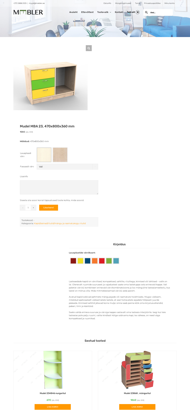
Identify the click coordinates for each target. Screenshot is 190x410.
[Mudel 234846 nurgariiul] (53, 370)
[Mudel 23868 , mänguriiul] (137, 370)
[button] (89, 48)
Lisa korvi (48, 207)
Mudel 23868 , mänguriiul (137, 393)
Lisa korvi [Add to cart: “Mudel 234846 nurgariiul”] (52, 407)
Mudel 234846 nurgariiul (53, 393)
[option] (44, 154)
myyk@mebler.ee (37, 3)
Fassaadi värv (27, 166)
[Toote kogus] (28, 207)
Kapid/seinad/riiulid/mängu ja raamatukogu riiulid (60, 223)
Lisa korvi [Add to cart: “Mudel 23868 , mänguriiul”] (137, 407)
